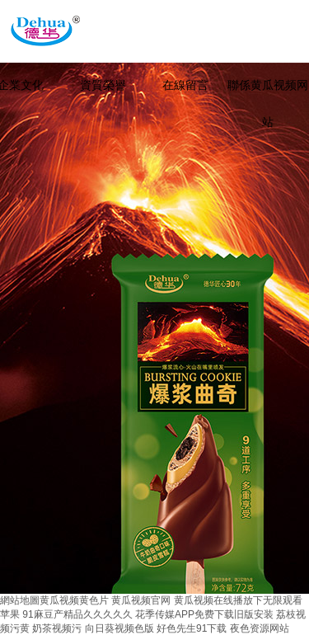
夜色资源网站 (259, 628)
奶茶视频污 (57, 628)
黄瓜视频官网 (141, 600)
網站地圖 (20, 600)
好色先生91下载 (192, 628)
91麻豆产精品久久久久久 (77, 614)
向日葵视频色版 (119, 628)
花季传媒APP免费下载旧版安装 (204, 614)
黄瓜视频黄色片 (74, 600)
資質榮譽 (103, 85)
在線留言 (185, 85)
